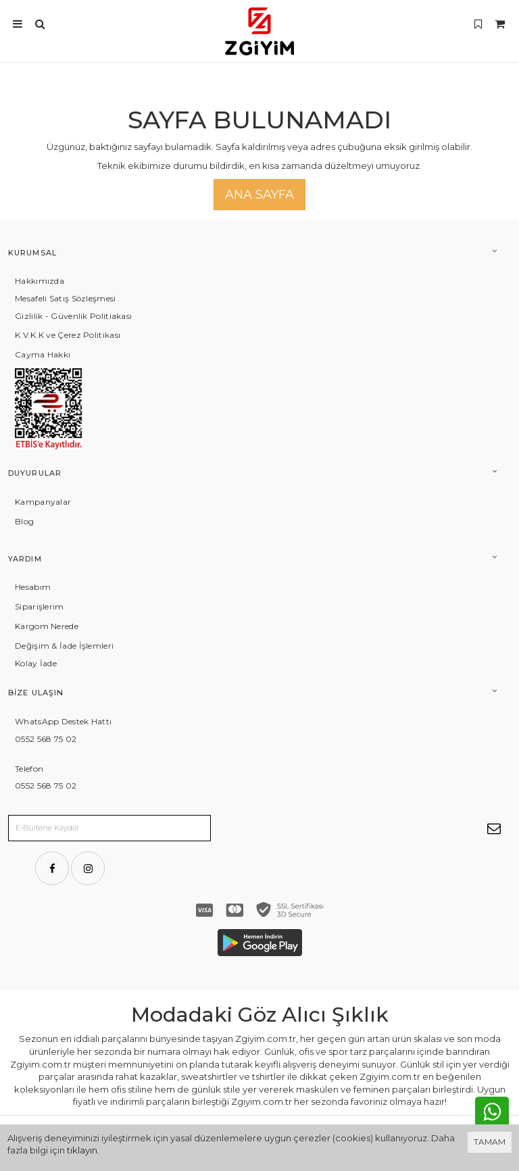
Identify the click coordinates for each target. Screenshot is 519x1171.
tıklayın (82, 1150)
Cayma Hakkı (42, 354)
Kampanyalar (43, 502)
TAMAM (489, 1142)
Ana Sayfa (259, 194)
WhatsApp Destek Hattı (63, 721)
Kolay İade (36, 663)
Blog (24, 521)
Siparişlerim (39, 606)
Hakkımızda (39, 281)
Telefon (29, 769)
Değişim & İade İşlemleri (64, 646)
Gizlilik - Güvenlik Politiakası (73, 316)
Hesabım (33, 587)
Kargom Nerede (46, 626)
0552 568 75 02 (45, 739)
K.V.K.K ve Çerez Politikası (67, 335)
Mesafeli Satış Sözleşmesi (65, 298)
